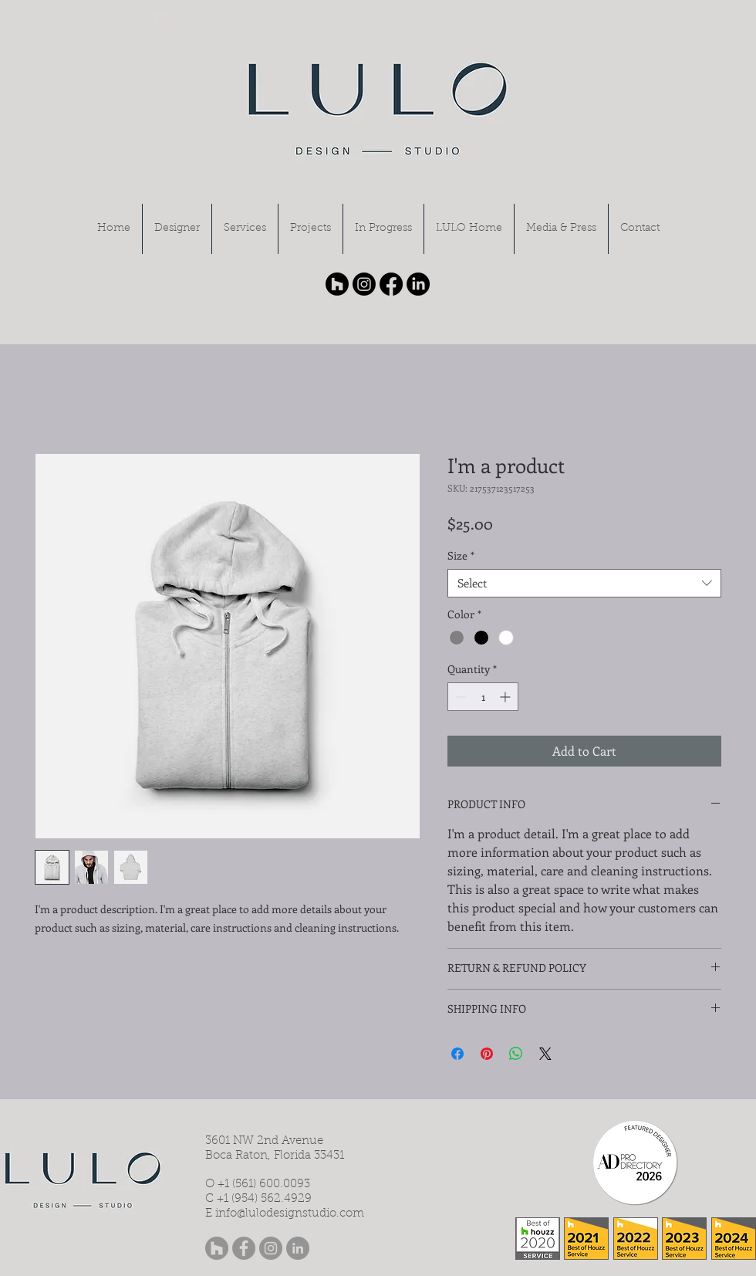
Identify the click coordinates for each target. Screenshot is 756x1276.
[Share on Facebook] (457, 1053)
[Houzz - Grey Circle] (216, 1248)
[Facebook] (391, 284)
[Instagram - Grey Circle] (270, 1248)
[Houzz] (337, 284)
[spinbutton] (483, 696)
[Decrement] (459, 696)
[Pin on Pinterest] (487, 1053)
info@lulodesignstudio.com (289, 1214)
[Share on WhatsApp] (516, 1053)
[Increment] (506, 696)
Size (460, 556)
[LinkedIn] (418, 284)
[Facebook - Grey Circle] (243, 1248)
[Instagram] (364, 284)
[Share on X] (545, 1053)
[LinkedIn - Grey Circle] (297, 1248)
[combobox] (584, 583)
